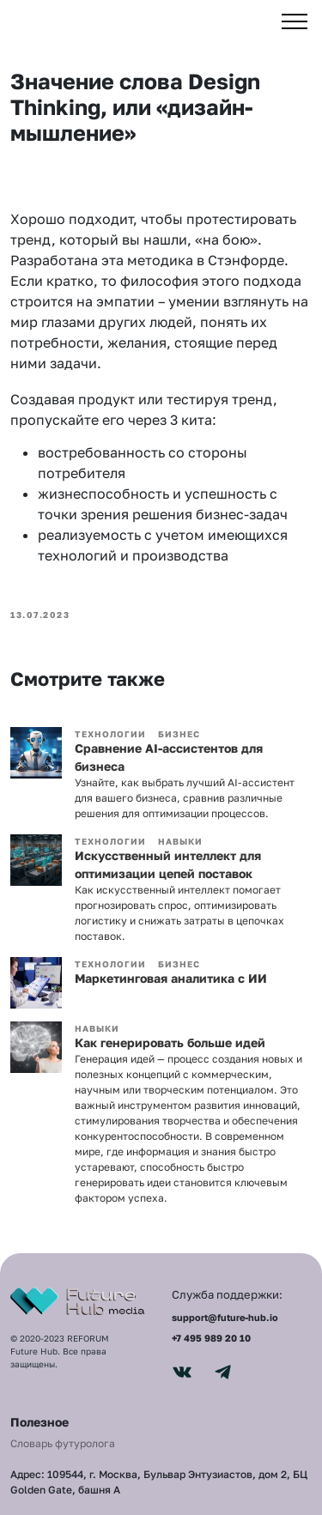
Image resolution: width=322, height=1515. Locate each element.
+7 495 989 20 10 (211, 1337)
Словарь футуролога (62, 1443)
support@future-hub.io (225, 1317)
